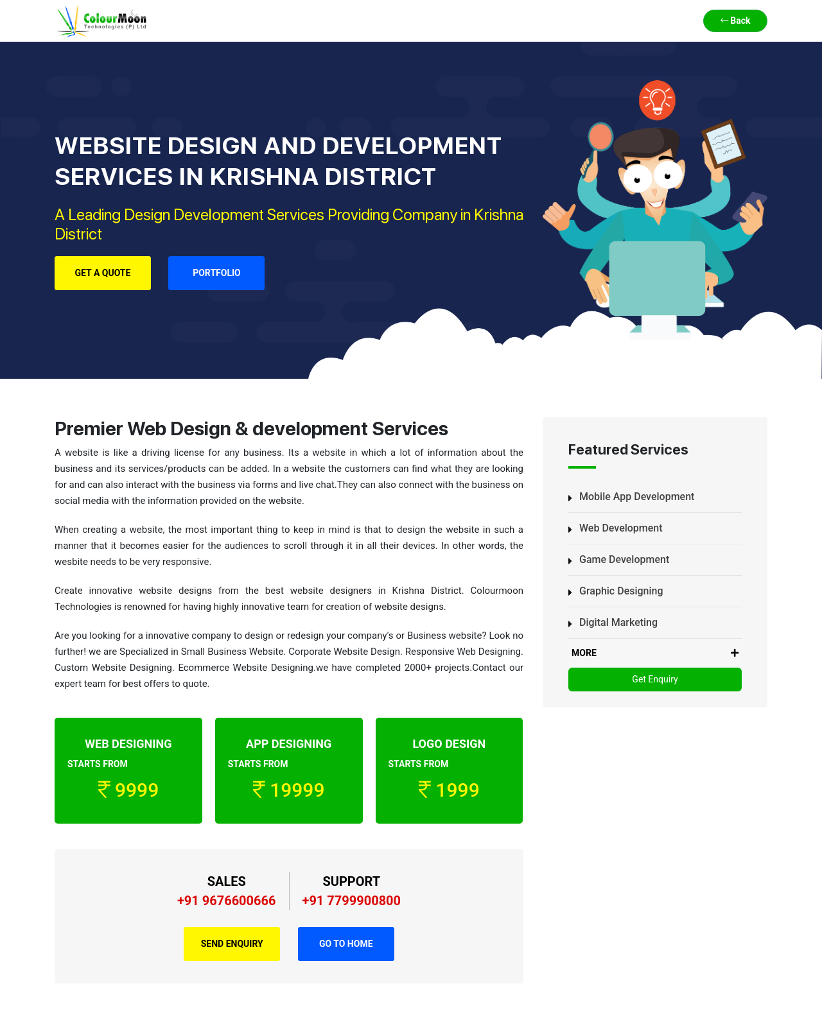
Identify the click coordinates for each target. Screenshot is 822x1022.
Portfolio (217, 273)
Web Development (621, 528)
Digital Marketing (618, 622)
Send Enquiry (232, 944)
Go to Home (346, 944)
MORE (655, 653)
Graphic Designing (621, 591)
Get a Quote (103, 273)
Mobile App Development (636, 496)
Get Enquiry (655, 679)
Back (736, 20)
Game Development (624, 559)
